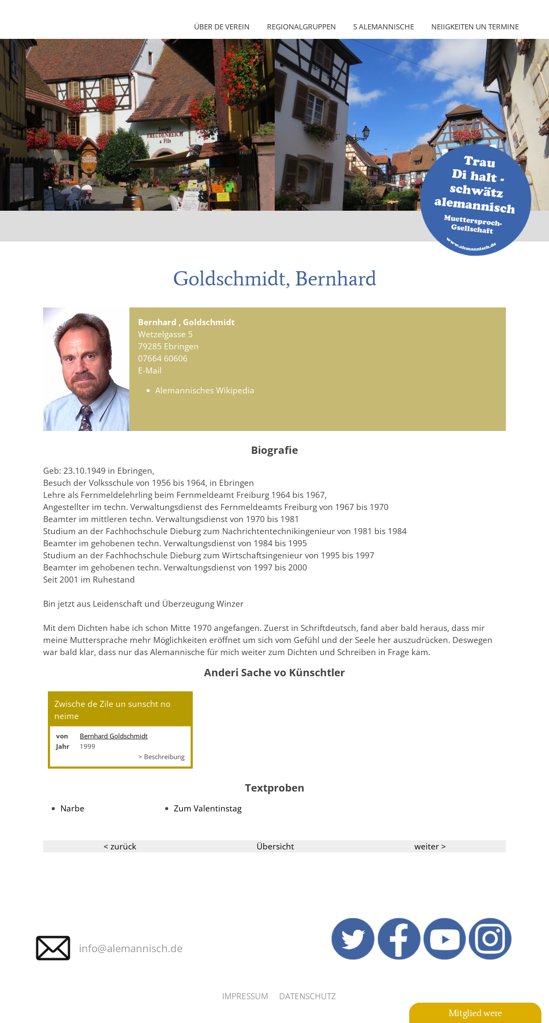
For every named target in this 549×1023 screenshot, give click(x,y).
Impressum (245, 996)
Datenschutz (307, 996)
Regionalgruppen (301, 26)
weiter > (430, 846)
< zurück (120, 846)
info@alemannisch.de (130, 948)
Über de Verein (222, 26)
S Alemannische (383, 26)
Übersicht (275, 846)
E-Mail (150, 370)
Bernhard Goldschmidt (113, 736)
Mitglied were (475, 1013)
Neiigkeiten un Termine (475, 26)
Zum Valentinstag (208, 808)
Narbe (72, 808)
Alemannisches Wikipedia (204, 390)
